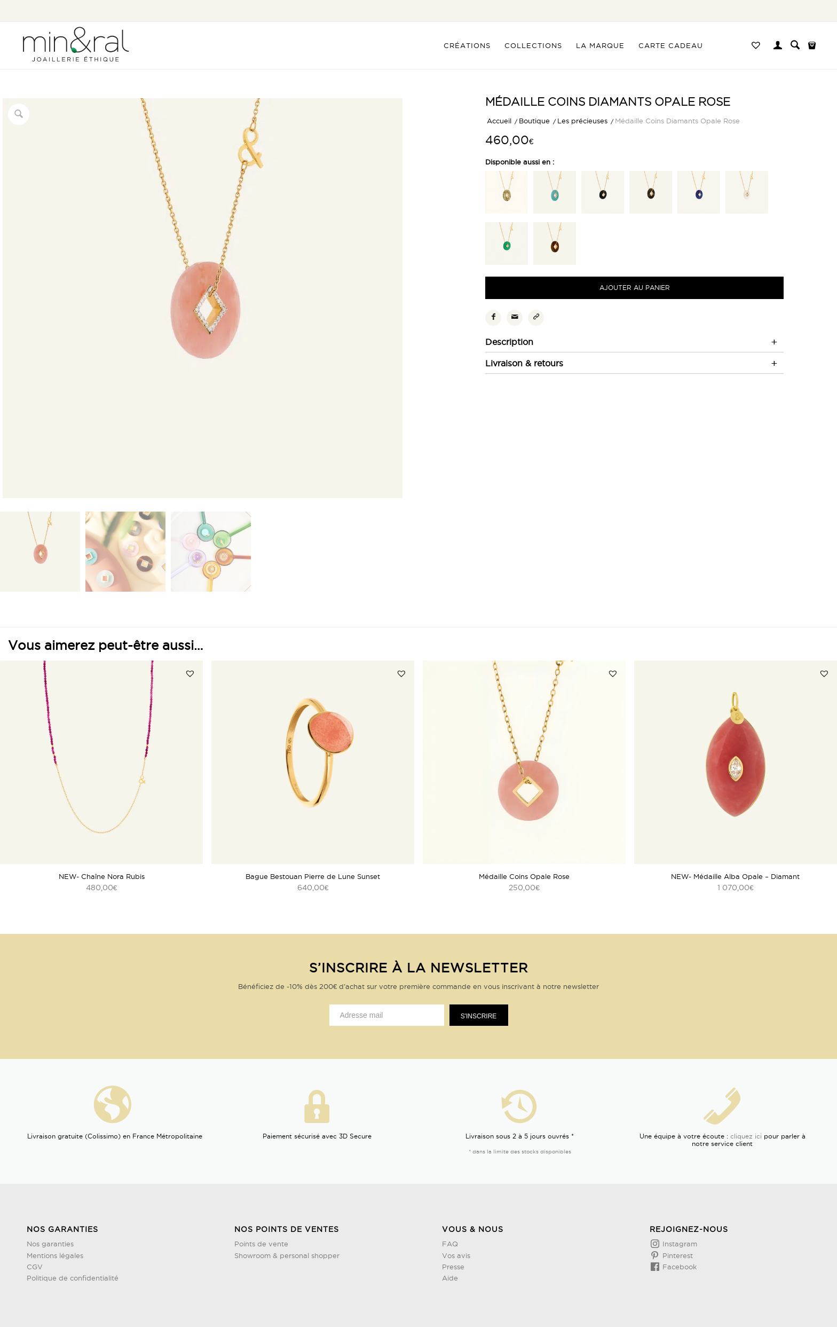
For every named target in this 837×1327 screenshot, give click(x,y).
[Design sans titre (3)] (75, 45)
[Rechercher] (795, 45)
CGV (35, 1266)
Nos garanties (50, 1243)
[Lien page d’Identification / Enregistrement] (777, 46)
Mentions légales (55, 1255)
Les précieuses (582, 120)
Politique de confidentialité (73, 1278)
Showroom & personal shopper (286, 1255)
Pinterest (676, 1255)
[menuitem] (467, 45)
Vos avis (456, 1255)
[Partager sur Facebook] (493, 318)
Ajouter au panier (634, 287)
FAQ (450, 1243)
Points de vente (261, 1243)
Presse (453, 1266)
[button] (190, 673)
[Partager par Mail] (515, 318)
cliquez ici (746, 1136)
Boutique (534, 120)
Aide (450, 1278)
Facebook (678, 1266)
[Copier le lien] (536, 318)
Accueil (499, 120)
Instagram (678, 1243)
